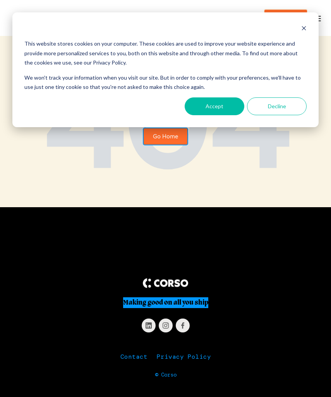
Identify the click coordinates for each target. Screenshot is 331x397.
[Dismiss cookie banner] (304, 29)
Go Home (165, 136)
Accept (214, 106)
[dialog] (165, 69)
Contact (133, 357)
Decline (277, 106)
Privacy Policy (184, 357)
